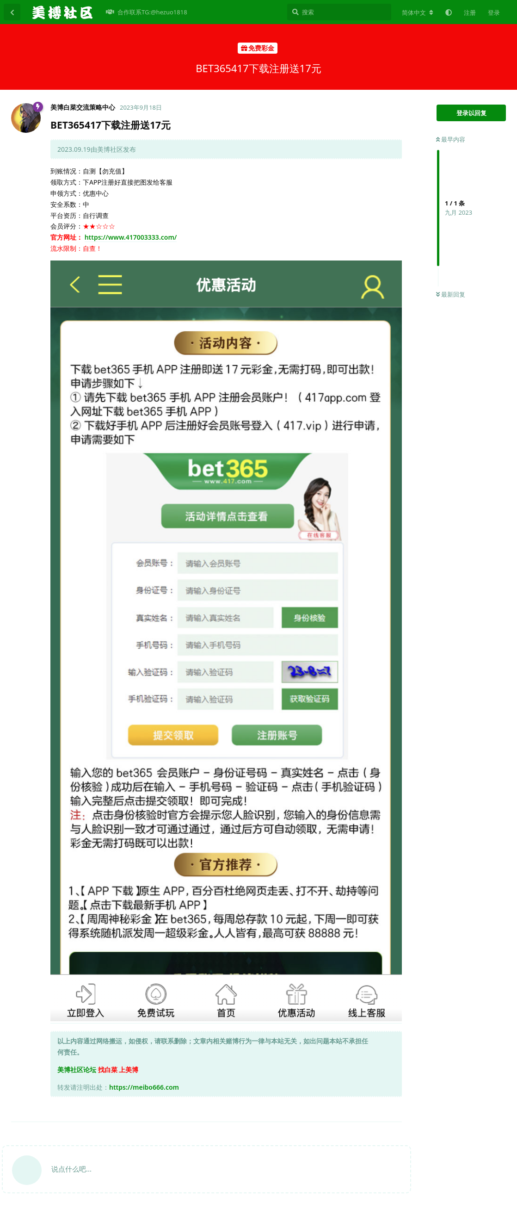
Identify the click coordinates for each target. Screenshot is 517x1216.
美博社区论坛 (76, 1069)
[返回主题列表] (12, 12)
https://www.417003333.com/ (131, 237)
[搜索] (339, 12)
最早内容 (450, 139)
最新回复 (450, 294)
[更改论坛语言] (417, 12)
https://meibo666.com (144, 1087)
